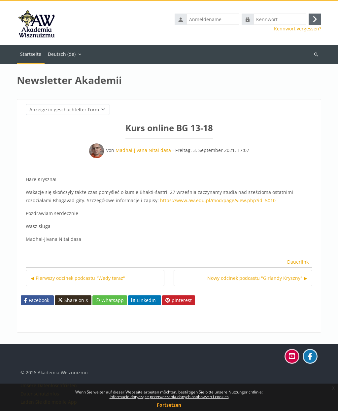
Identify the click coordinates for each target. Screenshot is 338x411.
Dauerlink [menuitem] (298, 262)
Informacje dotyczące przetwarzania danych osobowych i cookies (169, 396)
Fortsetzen (169, 405)
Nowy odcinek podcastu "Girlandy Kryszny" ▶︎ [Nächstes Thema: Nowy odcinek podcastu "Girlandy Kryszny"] (257, 278)
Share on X (73, 301)
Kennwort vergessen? (297, 29)
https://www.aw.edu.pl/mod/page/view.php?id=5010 (218, 201)
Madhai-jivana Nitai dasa (143, 150)
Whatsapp (110, 300)
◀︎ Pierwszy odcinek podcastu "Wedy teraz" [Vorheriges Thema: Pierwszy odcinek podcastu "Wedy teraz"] (78, 278)
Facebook (36, 300)
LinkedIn (143, 300)
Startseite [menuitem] (30, 54)
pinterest (178, 300)
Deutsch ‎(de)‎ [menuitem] (62, 54)
